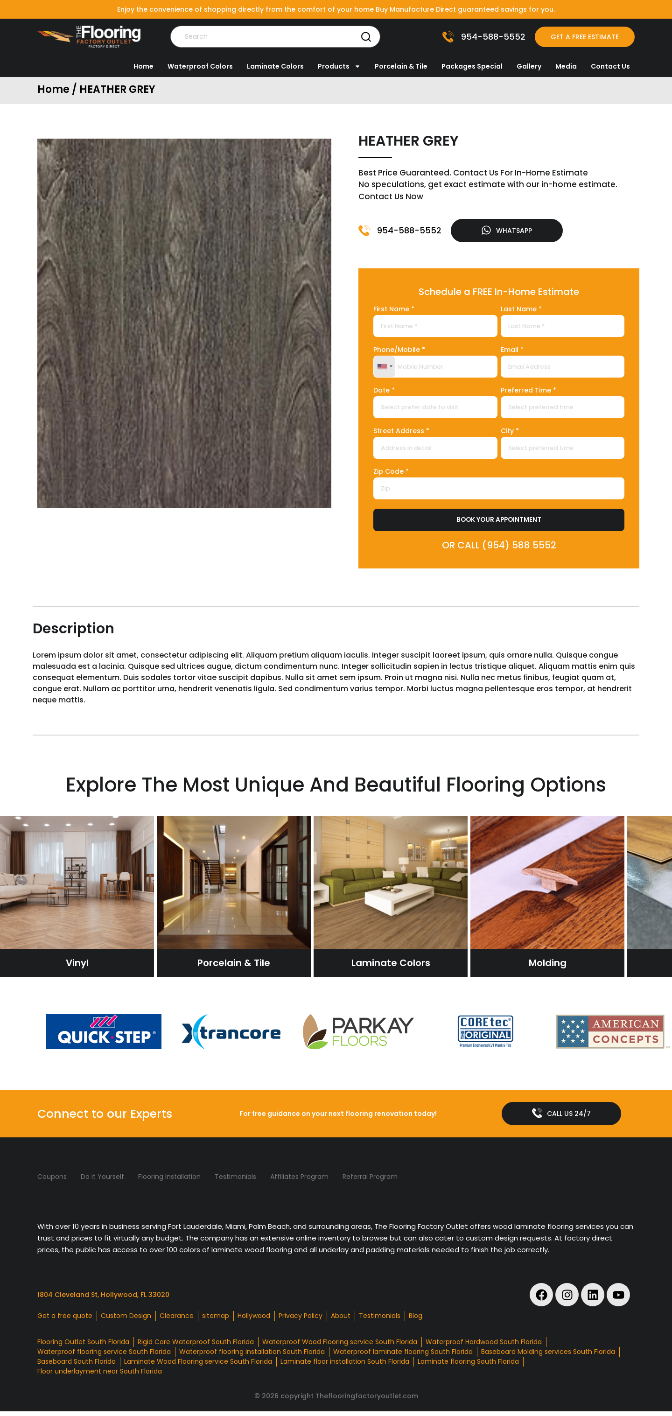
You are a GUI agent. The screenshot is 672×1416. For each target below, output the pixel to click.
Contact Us (610, 66)
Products (339, 66)
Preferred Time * (528, 393)
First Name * (393, 311)
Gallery (529, 66)
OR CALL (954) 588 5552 (499, 547)
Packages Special (472, 66)
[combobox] (384, 368)
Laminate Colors (275, 66)
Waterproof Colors (200, 66)
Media (566, 66)
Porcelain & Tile (401, 66)
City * (510, 433)
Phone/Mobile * (399, 352)
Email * (512, 352)
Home (143, 66)
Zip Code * (391, 474)
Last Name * (521, 311)
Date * (384, 393)
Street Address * (401, 433)
